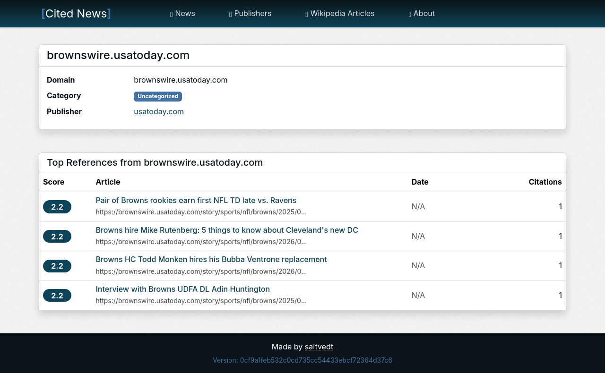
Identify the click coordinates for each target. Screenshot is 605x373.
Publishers (250, 13)
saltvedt (319, 346)
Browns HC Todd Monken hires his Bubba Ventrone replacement (211, 259)
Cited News (76, 13)
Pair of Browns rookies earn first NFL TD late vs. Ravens (195, 200)
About (421, 13)
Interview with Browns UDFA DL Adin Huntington (182, 289)
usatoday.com (159, 111)
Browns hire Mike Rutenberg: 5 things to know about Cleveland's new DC (226, 230)
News (182, 13)
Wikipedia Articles (339, 13)
